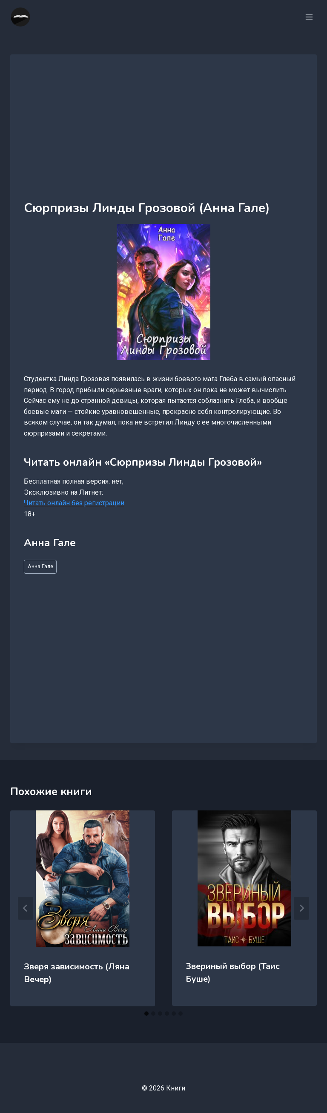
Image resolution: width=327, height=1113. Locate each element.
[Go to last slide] (25, 908)
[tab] (146, 1013)
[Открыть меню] (309, 16)
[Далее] (301, 908)
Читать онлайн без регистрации (74, 503)
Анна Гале (40, 566)
